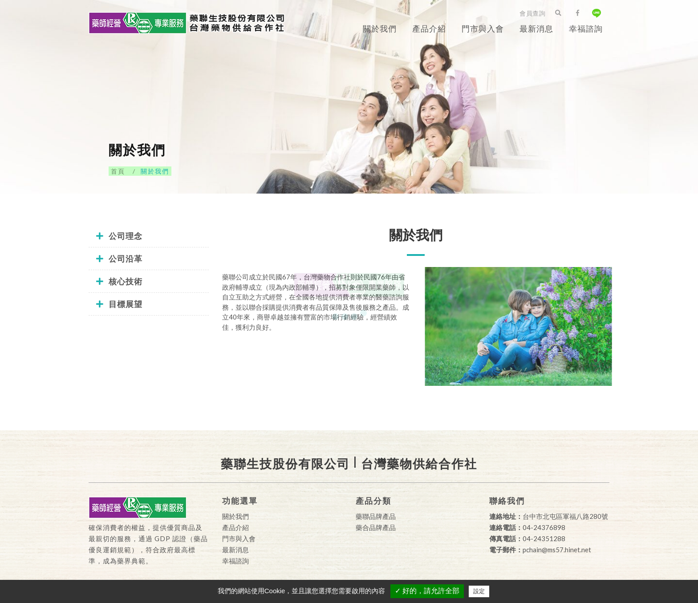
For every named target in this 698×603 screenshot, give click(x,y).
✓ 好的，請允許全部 (427, 591)
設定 (479, 591)
